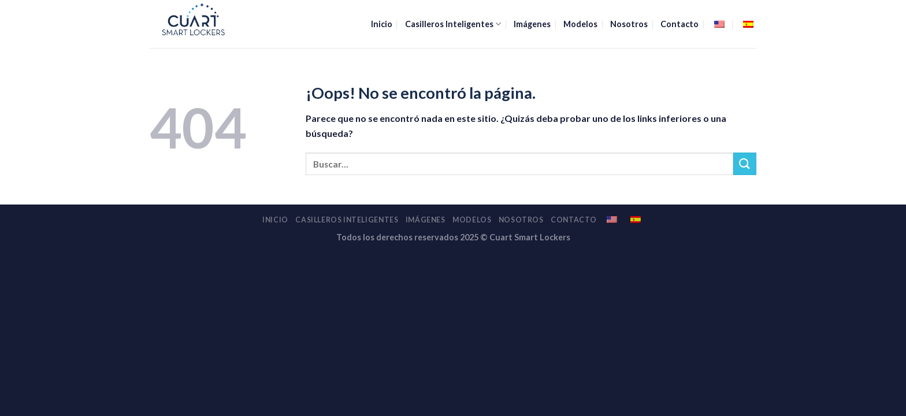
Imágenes (532, 24)
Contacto (679, 24)
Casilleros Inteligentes (453, 23)
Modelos (580, 24)
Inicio (381, 24)
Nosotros (629, 24)
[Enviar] (744, 164)
